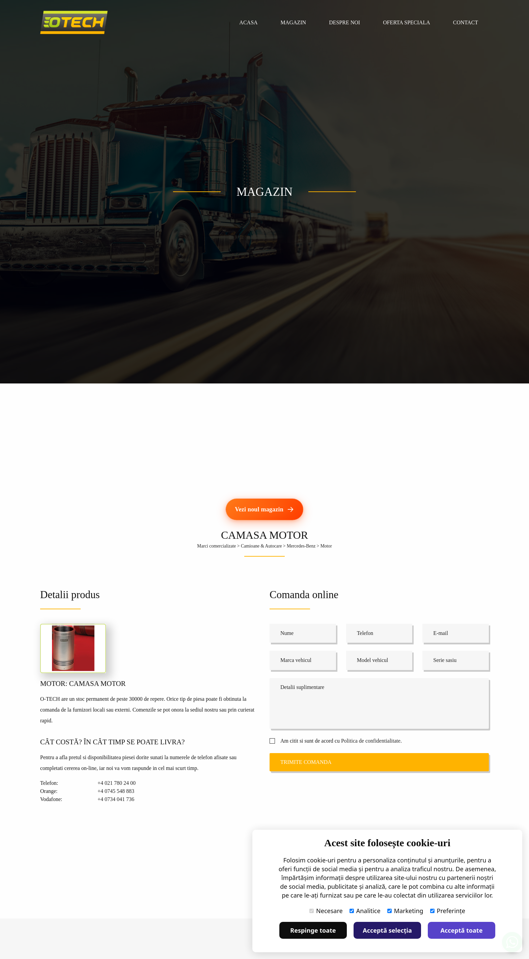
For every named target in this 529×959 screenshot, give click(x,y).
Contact (465, 22)
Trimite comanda (306, 762)
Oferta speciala (406, 22)
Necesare (326, 911)
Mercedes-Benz (301, 546)
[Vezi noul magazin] (264, 509)
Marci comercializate (216, 546)
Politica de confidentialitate (370, 741)
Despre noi (344, 22)
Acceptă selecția (387, 930)
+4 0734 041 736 (116, 799)
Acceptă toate (462, 930)
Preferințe (447, 911)
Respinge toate (313, 930)
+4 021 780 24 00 (117, 783)
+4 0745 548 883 (116, 791)
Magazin (293, 22)
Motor (326, 546)
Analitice (365, 911)
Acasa (248, 22)
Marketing (405, 911)
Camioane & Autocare (261, 546)
